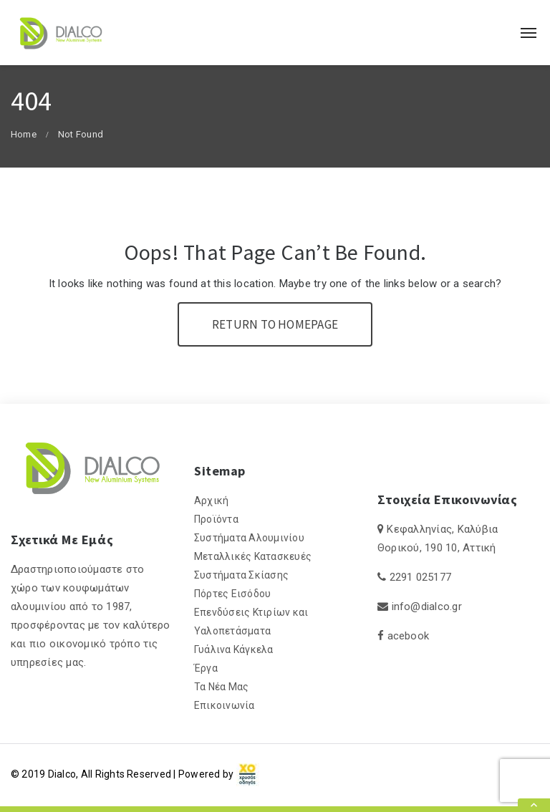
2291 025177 (421, 577)
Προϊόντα (216, 519)
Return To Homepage (275, 324)
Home (24, 134)
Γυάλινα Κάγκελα (234, 649)
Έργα (206, 668)
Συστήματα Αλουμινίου (249, 537)
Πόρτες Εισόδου (232, 593)
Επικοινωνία (224, 705)
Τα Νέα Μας (221, 686)
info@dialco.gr (427, 606)
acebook (408, 635)
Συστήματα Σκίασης (241, 575)
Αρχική (211, 500)
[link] (247, 774)
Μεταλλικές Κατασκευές (253, 556)
